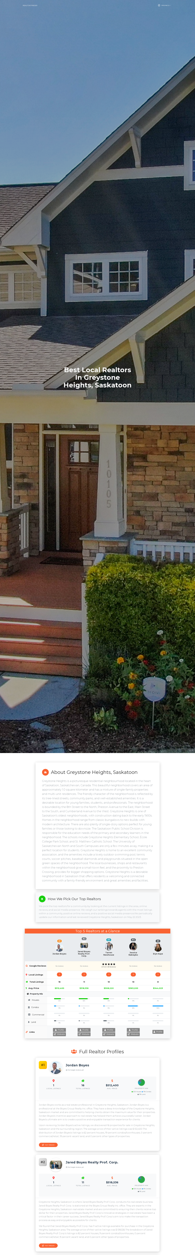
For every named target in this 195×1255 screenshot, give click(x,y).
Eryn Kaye (158, 954)
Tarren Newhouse (108, 954)
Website (59, 1034)
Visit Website (48, 1145)
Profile (59, 1030)
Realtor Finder (30, 5)
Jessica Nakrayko (133, 954)
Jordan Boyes (59, 954)
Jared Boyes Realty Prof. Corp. (84, 953)
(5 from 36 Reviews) (108, 967)
